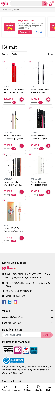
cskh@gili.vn (19, 296)
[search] (45, 3)
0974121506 (26, 291)
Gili (21, 381)
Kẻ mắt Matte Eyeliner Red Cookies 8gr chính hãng (14, 92)
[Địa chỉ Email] (27, 335)
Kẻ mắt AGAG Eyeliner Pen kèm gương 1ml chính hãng (14, 231)
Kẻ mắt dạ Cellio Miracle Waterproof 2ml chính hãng (39, 139)
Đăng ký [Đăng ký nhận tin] (47, 334)
